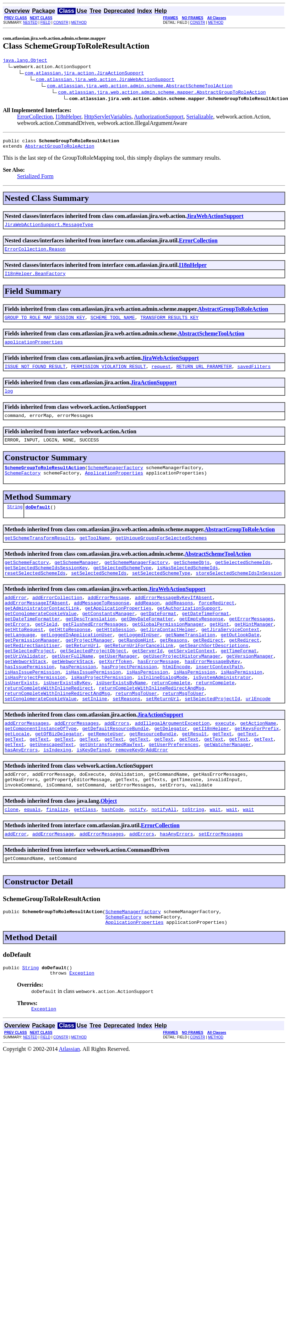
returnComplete (170, 721)
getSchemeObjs (192, 580)
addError (16, 618)
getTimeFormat (238, 682)
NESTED (30, 22)
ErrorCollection (35, 118)
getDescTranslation (90, 644)
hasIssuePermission (29, 701)
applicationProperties (34, 350)
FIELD (45, 22)
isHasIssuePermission (32, 708)
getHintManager (253, 650)
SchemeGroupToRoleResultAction (45, 481)
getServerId (147, 682)
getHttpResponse (70, 657)
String (14, 523)
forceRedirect (216, 625)
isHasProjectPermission (35, 714)
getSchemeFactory (27, 580)
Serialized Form (35, 179)
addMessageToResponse (101, 625)
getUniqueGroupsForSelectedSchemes (161, 555)
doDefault (37, 523)
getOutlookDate (240, 663)
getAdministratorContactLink (42, 631)
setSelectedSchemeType (161, 593)
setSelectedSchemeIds (98, 593)
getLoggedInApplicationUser (76, 663)
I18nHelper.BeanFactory (35, 279)
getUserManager (118, 689)
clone (11, 861)
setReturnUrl (162, 740)
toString (193, 861)
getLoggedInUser (139, 663)
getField (46, 650)
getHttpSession (115, 657)
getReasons (174, 669)
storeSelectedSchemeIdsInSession (239, 593)
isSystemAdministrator (222, 714)
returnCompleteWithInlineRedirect (49, 727)
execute (225, 765)
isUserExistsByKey (67, 721)
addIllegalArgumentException (172, 765)
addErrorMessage (108, 618)
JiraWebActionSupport (215, 219)
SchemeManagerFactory (115, 481)
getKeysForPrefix (256, 772)
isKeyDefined (93, 797)
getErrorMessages (251, 644)
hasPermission (78, 701)
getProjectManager (89, 669)
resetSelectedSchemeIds (35, 593)
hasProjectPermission (129, 701)
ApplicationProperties (114, 487)
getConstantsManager (108, 638)
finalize (57, 861)
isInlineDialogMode (162, 714)
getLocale (17, 778)
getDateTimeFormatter (32, 644)
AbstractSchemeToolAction (211, 341)
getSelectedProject (29, 682)
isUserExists (21, 721)
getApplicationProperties (118, 631)
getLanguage (20, 663)
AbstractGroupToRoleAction (59, 149)
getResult (194, 778)
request (161, 376)
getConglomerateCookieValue (41, 638)
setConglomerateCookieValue (41, 740)
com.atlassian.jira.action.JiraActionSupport (84, 74)
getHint (219, 650)
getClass (85, 861)
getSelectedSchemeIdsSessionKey (46, 586)
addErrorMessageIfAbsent (36, 625)
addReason (147, 625)
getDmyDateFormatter (147, 644)
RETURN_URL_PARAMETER (204, 376)
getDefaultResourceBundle (115, 772)
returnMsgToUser (136, 733)
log (9, 401)
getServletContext (191, 682)
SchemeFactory (22, 487)
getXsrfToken (115, 695)
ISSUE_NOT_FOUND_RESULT (35, 376)
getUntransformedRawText (111, 791)
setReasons (126, 740)
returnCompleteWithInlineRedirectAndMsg (151, 727)
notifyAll (164, 861)
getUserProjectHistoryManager (182, 689)
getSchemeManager (76, 580)
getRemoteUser (106, 778)
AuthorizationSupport (159, 118)
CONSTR (60, 22)
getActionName (258, 765)
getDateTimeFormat (205, 638)
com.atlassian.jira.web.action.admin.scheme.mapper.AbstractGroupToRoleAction (162, 93)
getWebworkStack (25, 695)
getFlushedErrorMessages (94, 650)
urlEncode (258, 740)
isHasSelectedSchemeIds (187, 586)
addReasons (179, 625)
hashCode (113, 861)
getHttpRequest (24, 657)
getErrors (17, 650)
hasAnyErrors (21, 797)
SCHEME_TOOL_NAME (113, 325)
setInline (94, 740)
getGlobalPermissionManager (168, 650)
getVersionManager (249, 689)
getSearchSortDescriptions (213, 676)
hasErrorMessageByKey (212, 695)
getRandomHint (136, 669)
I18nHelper (68, 118)
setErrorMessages (221, 887)
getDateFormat (158, 638)
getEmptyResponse (201, 644)
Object (108, 852)
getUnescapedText (51, 791)
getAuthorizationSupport (189, 631)
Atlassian (69, 1110)
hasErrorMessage (158, 695)
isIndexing (57, 797)
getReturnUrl (82, 676)
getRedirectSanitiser (32, 676)
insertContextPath (219, 701)
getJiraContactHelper (168, 657)
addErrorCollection (57, 618)
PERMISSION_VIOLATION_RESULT (108, 376)
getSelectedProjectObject (93, 682)
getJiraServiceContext (230, 657)
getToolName (95, 555)
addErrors (116, 765)
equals (32, 861)
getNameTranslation (190, 663)
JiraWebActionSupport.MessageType (49, 228)
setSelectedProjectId (212, 740)
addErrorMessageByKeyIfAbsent (173, 618)
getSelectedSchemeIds (243, 580)
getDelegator (171, 772)
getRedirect (208, 669)
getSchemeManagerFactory (136, 580)
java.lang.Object (25, 61)
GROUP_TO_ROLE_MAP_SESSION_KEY (45, 325)
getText (222, 778)
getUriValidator (25, 689)
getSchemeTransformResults (39, 555)
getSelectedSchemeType (122, 586)
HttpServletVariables (107, 118)
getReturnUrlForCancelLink (139, 676)
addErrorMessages (27, 765)
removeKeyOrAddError (141, 797)
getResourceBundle (152, 778)
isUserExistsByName (121, 721)
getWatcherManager (227, 791)
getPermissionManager (32, 669)
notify (137, 861)
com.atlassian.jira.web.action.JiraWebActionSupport (105, 80)
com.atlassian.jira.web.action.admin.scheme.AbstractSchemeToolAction (140, 86)
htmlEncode (176, 701)
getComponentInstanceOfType (41, 772)
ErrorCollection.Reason (35, 254)
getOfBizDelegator (58, 778)
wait (215, 861)
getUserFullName (72, 689)
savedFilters (254, 376)
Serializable (199, 118)
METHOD (79, 22)
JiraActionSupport (153, 392)
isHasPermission (147, 708)
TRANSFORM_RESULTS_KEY (169, 325)
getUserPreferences (174, 791)
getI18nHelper (211, 772)
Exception (81, 1032)
